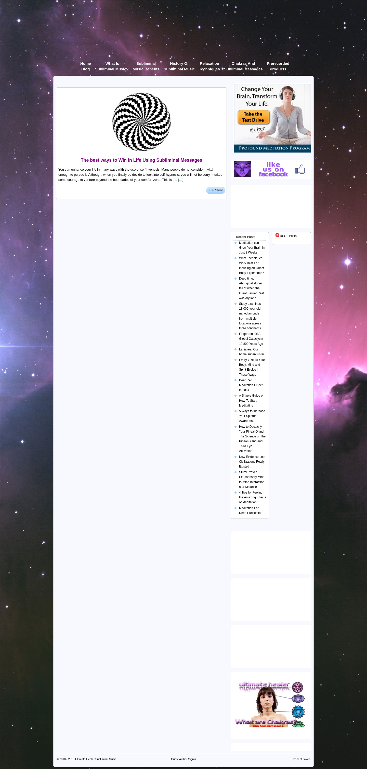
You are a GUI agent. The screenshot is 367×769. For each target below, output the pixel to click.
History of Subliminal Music (179, 64)
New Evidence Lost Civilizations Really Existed (252, 461)
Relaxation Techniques (209, 64)
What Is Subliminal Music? (112, 64)
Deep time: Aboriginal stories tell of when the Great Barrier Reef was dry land (251, 288)
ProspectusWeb (300, 759)
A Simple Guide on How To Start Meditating (251, 400)
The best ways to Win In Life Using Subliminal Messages (141, 160)
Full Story (216, 190)
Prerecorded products (278, 64)
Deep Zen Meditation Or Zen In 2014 (251, 385)
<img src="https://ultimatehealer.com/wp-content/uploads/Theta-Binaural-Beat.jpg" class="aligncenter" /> (272, 645)
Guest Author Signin (183, 759)
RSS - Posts (286, 236)
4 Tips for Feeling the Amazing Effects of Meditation (252, 497)
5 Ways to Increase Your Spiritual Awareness (252, 416)
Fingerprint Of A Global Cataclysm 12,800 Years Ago (251, 338)
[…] (180, 180)
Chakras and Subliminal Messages (243, 64)
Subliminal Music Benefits (146, 64)
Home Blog (85, 64)
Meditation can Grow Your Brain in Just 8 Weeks (252, 247)
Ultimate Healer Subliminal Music (95, 759)
